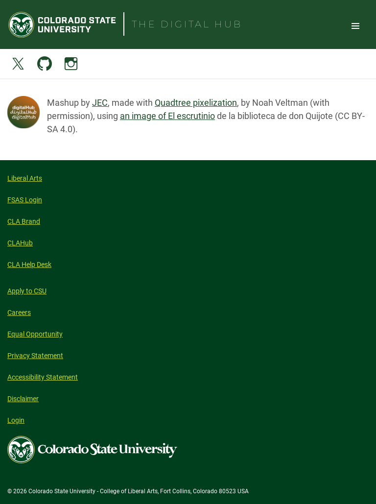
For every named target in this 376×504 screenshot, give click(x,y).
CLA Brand (23, 221)
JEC (100, 102)
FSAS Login (24, 200)
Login (15, 420)
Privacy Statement (35, 356)
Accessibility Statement (42, 377)
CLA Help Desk (29, 264)
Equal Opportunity (35, 334)
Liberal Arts (24, 178)
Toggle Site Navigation (355, 25)
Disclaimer (23, 399)
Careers (19, 312)
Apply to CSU (27, 291)
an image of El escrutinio (167, 116)
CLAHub (20, 243)
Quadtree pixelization (196, 102)
